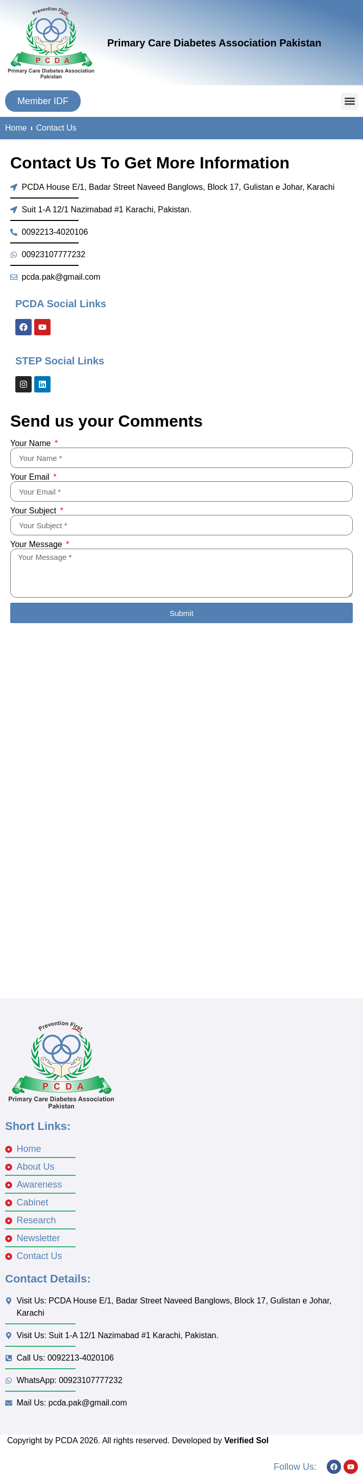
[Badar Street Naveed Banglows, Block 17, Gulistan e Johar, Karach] (181, 720)
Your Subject (34, 511)
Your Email (31, 477)
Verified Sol (246, 1440)
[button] (349, 101)
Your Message (37, 544)
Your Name (31, 443)
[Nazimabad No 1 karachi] (181, 888)
